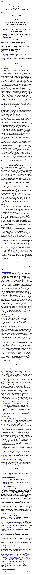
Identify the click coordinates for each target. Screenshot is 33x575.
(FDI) (13, 141)
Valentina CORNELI (7, 418)
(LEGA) (13, 240)
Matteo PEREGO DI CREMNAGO (11, 70)
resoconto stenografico (12, 571)
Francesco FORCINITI (14, 557)
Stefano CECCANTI (7, 206)
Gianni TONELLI (6, 240)
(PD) (13, 103)
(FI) (21, 70)
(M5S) (14, 418)
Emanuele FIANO (6, 103)
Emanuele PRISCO (7, 141)
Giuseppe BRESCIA (5, 35)
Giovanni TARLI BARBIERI (9, 515)
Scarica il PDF (4, 1)
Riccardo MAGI (15, 522)
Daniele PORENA (6, 547)
